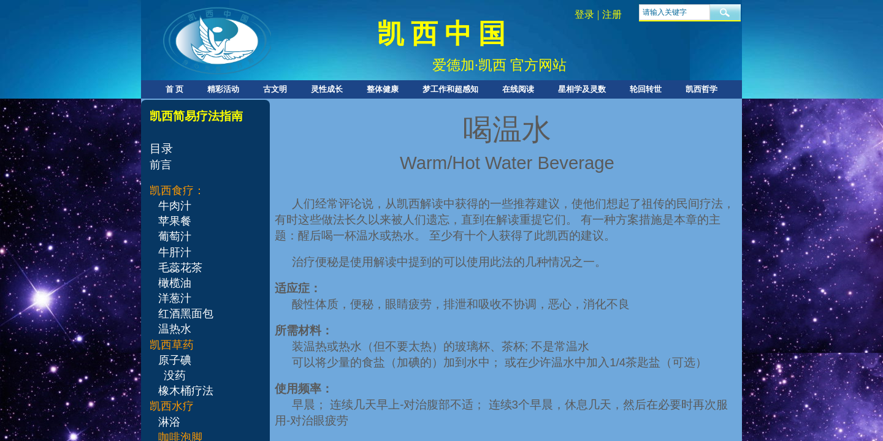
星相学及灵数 (582, 89)
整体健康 (383, 89)
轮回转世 (646, 89)
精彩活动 (223, 89)
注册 (612, 14)
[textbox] (674, 12)
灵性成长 (327, 89)
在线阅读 (518, 89)
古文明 (275, 89)
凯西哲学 (701, 89)
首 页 (174, 89)
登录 (584, 14)
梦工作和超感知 (450, 89)
